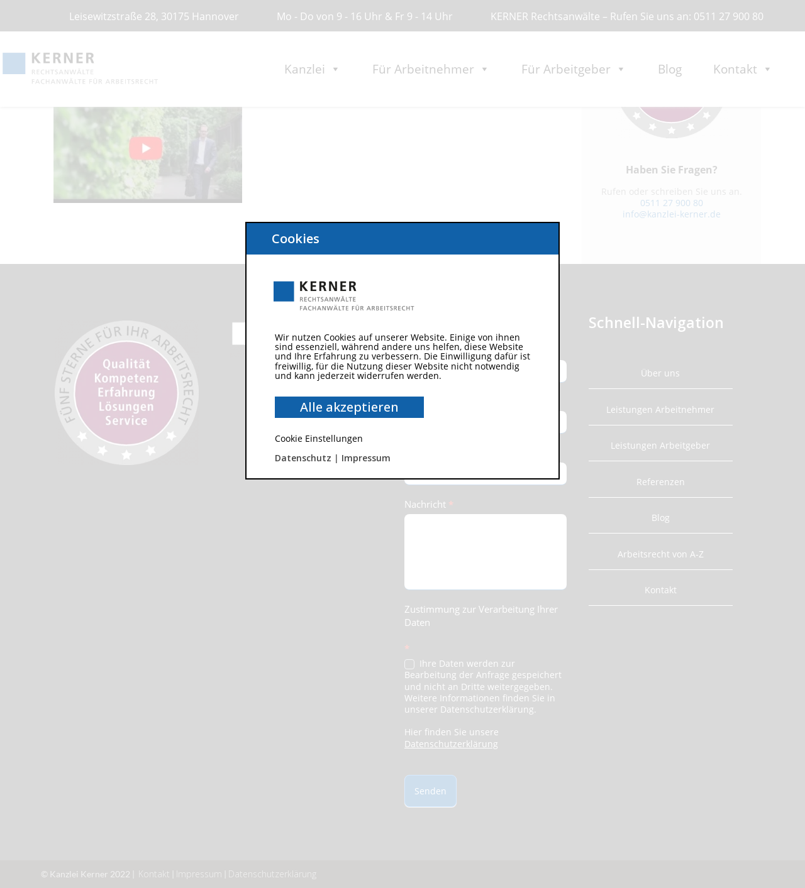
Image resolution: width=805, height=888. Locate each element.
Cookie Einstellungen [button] (319, 438)
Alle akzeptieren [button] (349, 406)
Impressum (366, 458)
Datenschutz (303, 458)
